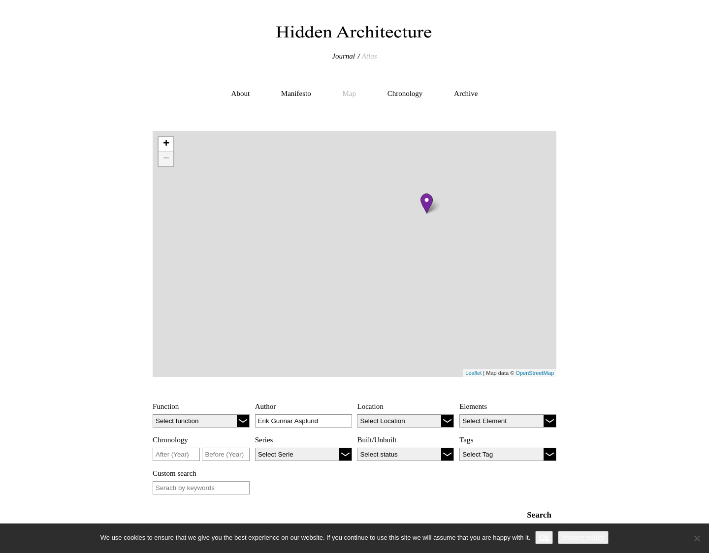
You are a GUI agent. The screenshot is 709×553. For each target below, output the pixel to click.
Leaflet (473, 373)
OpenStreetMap (535, 373)
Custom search (174, 473)
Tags (466, 440)
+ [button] (166, 144)
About (240, 93)
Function (166, 406)
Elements (473, 406)
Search (539, 515)
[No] (697, 538)
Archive (466, 93)
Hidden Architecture (354, 32)
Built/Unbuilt (376, 440)
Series (264, 440)
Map (349, 93)
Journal (343, 56)
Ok (544, 537)
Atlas (369, 56)
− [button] (166, 159)
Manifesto (296, 93)
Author (265, 406)
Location (370, 406)
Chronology (405, 93)
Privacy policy (583, 537)
